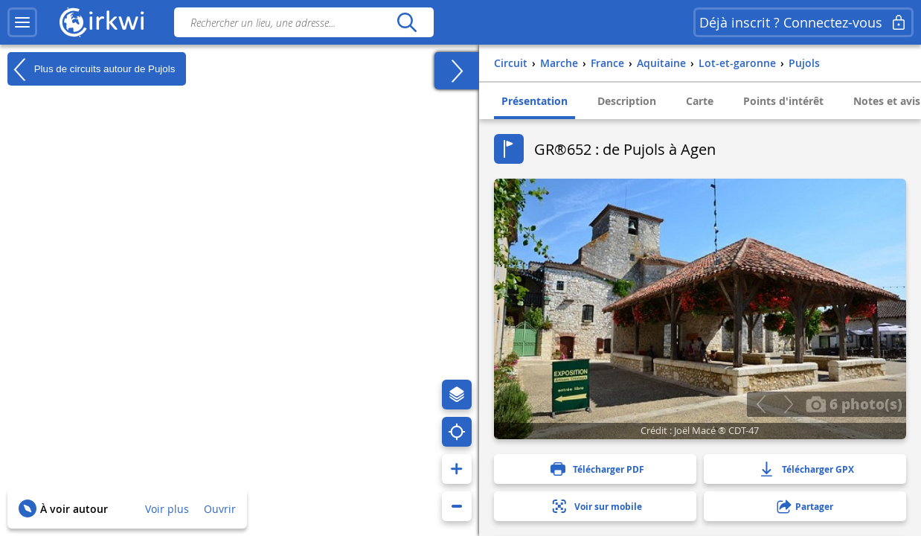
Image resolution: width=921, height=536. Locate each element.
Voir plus (167, 509)
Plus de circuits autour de (91, 69)
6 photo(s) (854, 403)
